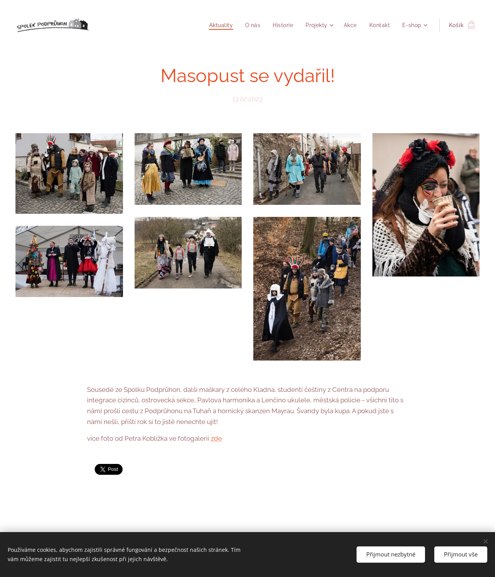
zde (216, 438)
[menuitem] (219, 25)
